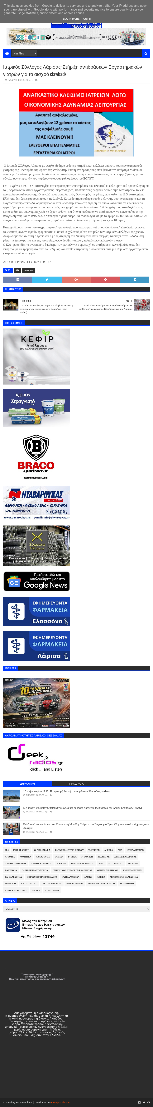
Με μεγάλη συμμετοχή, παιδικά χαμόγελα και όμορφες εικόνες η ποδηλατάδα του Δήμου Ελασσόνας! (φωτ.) (82, 807)
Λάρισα (101, 877)
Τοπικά (36, 890)
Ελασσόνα (11, 870)
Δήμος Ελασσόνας (125, 857)
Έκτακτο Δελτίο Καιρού (69, 850)
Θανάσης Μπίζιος (107, 870)
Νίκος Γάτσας (29, 883)
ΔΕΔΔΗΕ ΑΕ (104, 857)
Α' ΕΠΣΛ (108, 850)
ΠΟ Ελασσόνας (75, 883)
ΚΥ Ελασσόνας (13, 877)
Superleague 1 (42, 850)
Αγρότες (10, 857)
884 (17, 270)
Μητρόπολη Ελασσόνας (124, 877)
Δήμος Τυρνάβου (41, 863)
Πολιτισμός (127, 883)
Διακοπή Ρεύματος (82, 863)
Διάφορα (61, 863)
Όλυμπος (94, 850)
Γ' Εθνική (87, 857)
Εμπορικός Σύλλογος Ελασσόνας (72, 870)
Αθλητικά (25, 857)
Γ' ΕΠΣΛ (72, 857)
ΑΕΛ (120, 850)
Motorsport (21, 850)
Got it (87, 18)
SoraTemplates (24, 1102)
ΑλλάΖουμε (43, 857)
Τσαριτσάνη (52, 890)
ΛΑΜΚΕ (88, 877)
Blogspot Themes (61, 1102)
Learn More (71, 18)
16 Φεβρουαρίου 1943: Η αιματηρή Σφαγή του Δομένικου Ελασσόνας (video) (66, 791)
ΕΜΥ (101, 863)
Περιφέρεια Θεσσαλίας (101, 883)
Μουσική (10, 883)
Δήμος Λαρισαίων (15, 863)
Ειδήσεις (28, 270)
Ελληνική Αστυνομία (35, 870)
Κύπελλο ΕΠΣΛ (70, 877)
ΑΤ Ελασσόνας (135, 850)
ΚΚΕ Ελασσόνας (132, 870)
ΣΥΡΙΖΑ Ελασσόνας (16, 890)
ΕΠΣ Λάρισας (115, 863)
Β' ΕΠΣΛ (59, 857)
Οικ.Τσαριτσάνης (52, 883)
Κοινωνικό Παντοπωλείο (42, 877)
